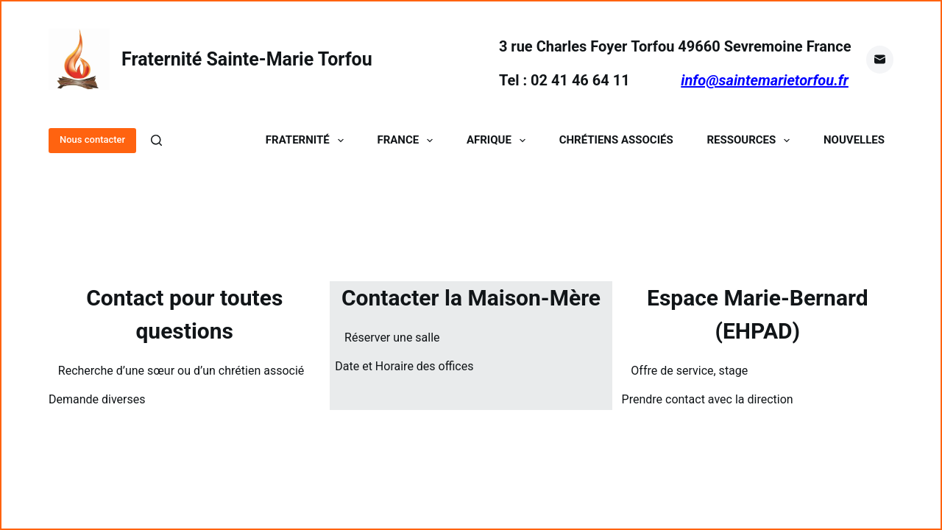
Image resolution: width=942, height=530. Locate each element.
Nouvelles (854, 140)
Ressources (751, 140)
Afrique (499, 140)
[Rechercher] (156, 140)
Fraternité (308, 140)
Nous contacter (92, 139)
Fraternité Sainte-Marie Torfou (246, 59)
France (408, 140)
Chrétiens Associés (616, 140)
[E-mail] (880, 60)
